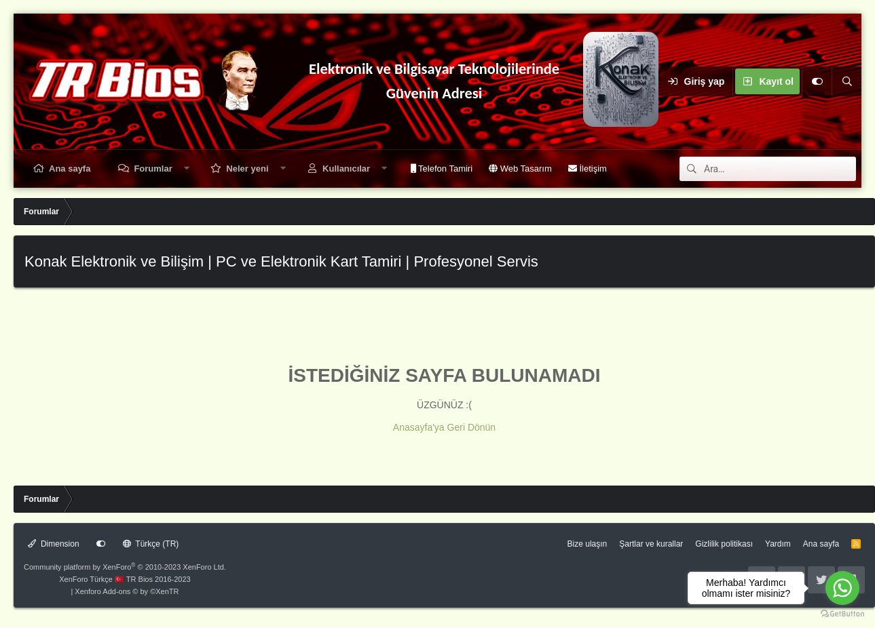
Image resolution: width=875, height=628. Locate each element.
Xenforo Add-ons (127, 591)
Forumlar (153, 168)
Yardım (778, 544)
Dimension (53, 544)
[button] (186, 168)
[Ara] (846, 81)
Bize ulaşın (587, 544)
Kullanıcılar (346, 168)
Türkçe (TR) (151, 544)
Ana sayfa (69, 168)
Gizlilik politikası (724, 544)
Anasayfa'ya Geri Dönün (444, 427)
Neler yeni (247, 168)
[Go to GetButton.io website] (842, 614)
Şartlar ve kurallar (651, 544)
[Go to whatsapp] (842, 588)
